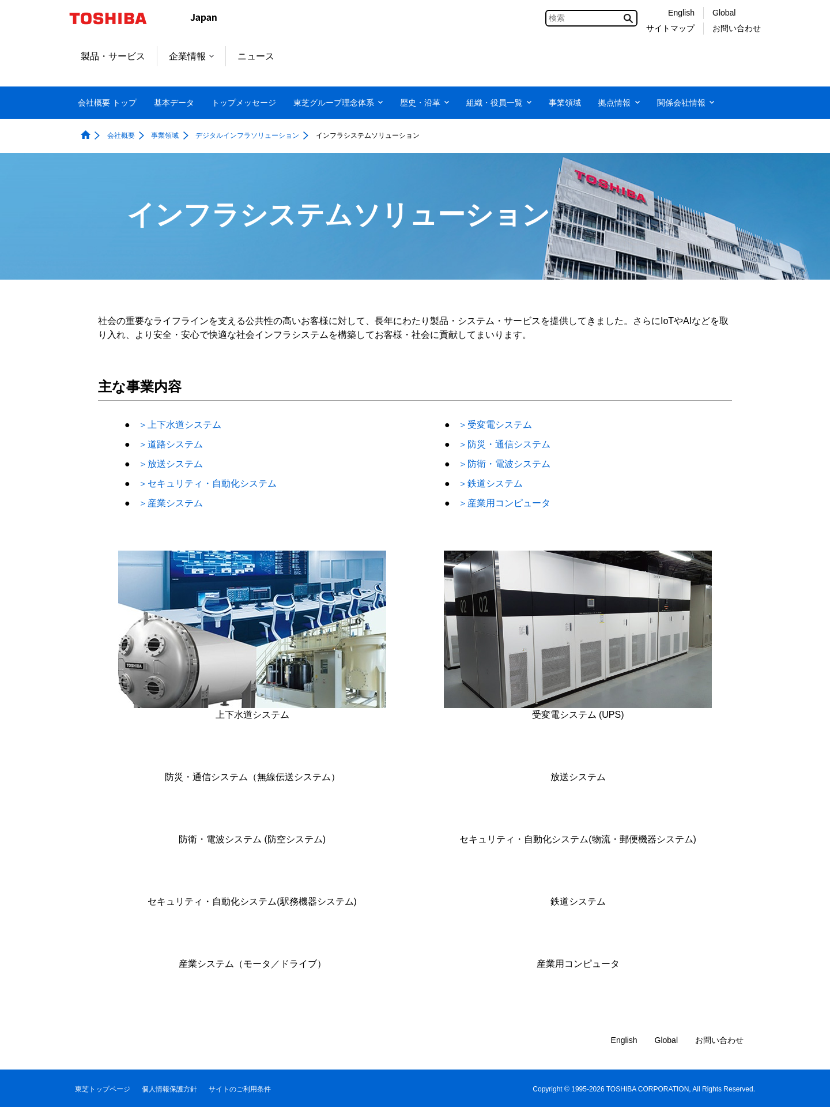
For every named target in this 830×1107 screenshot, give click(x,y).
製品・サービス (113, 56)
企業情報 (191, 56)
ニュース (255, 56)
